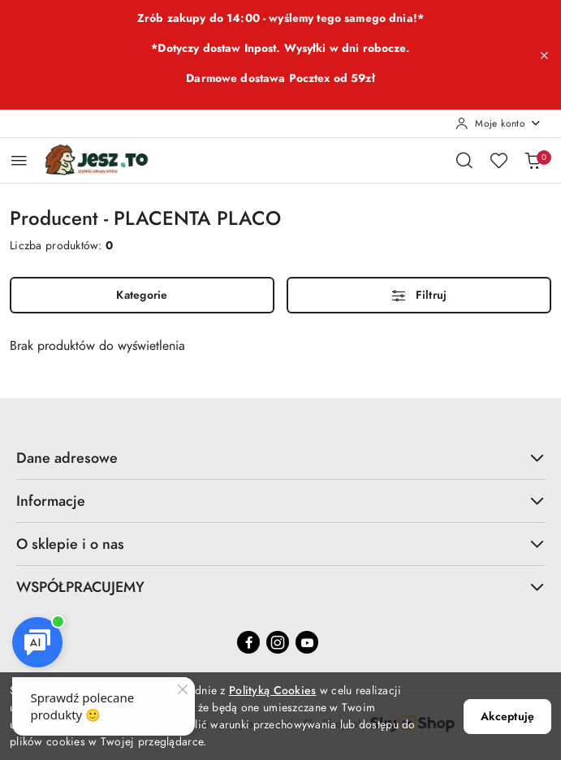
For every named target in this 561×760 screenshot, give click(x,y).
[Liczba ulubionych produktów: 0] (498, 160)
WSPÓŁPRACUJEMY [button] (280, 586)
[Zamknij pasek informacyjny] (544, 55)
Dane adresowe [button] (280, 457)
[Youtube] (307, 642)
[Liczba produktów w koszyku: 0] (533, 160)
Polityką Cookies (272, 690)
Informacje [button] (280, 500)
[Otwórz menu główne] (19, 160)
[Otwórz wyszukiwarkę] (464, 160)
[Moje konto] (498, 123)
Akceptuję (507, 716)
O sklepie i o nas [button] (280, 543)
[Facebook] (248, 642)
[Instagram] (277, 642)
